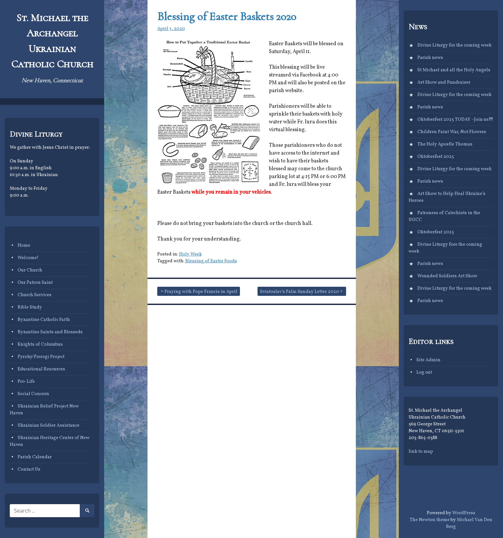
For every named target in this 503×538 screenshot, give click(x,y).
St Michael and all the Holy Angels (453, 70)
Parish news (430, 58)
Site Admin (428, 360)
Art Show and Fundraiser (443, 82)
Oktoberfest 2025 (435, 157)
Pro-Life (26, 382)
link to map (421, 451)
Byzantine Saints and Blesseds (50, 332)
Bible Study (30, 307)
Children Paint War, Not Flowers (451, 132)
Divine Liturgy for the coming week (454, 45)
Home (24, 245)
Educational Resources (41, 369)
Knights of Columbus (40, 344)
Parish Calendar (35, 457)
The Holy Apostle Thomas (444, 144)
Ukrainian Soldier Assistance (48, 425)
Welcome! (28, 258)
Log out (424, 372)
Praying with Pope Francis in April (200, 292)
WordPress (463, 513)
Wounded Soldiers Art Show (447, 276)
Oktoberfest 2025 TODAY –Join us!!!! (455, 120)
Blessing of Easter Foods (211, 261)
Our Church (30, 270)
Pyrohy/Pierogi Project (41, 357)
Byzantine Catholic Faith (44, 320)
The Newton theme (430, 520)
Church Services (34, 295)
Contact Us (29, 469)
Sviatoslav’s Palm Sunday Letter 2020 (299, 292)
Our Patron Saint (35, 283)
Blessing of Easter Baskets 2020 (226, 16)
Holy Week (190, 254)
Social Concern (33, 394)
